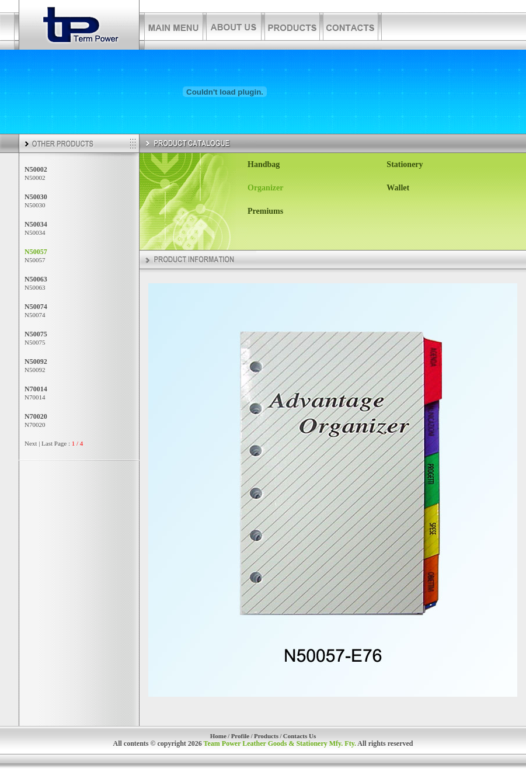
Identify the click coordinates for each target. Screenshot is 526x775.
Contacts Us (299, 735)
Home (218, 735)
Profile (240, 735)
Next (31, 443)
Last (47, 443)
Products (266, 735)
